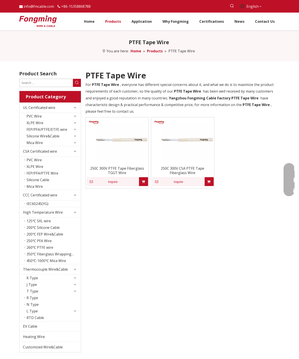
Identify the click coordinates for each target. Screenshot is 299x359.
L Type (32, 311)
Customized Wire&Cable (43, 347)
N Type (33, 304)
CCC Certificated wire (40, 195)
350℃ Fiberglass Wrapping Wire (53, 254)
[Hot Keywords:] (232, 6)
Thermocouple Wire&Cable (45, 269)
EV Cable (30, 326)
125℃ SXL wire (39, 220)
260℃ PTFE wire (40, 247)
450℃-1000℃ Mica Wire (46, 260)
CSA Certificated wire (40, 151)
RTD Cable (35, 317)
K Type (32, 277)
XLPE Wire (35, 122)
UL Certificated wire (39, 107)
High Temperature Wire (43, 212)
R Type (32, 297)
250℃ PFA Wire (39, 240)
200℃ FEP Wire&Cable (45, 234)
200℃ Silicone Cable (43, 227)
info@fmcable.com (39, 6)
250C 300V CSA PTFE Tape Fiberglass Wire (182, 170)
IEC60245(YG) (37, 203)
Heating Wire (34, 336)
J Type (32, 284)
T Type (32, 291)
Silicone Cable (38, 179)
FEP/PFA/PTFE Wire (42, 173)
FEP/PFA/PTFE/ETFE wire (47, 129)
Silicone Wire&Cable (43, 136)
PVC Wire (34, 116)
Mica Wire (35, 142)
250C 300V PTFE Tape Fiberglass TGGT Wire (117, 170)
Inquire (102, 181)
